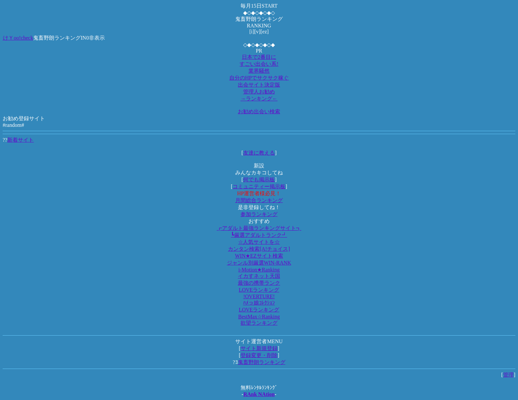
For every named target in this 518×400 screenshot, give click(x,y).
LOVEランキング (259, 290)
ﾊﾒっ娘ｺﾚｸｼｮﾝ (259, 303)
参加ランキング (259, 214)
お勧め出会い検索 (259, 111)
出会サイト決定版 (259, 85)
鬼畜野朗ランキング (261, 362)
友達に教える (259, 153)
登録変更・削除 (259, 355)
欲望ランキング (259, 323)
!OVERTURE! (259, 296)
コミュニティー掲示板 (259, 186)
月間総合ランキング (259, 200)
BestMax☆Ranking (259, 316)
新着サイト (20, 140)
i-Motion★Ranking (258, 270)
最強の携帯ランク (259, 283)
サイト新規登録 (259, 348)
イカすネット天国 (259, 276)
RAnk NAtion (259, 394)
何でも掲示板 (259, 179)
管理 (508, 375)
